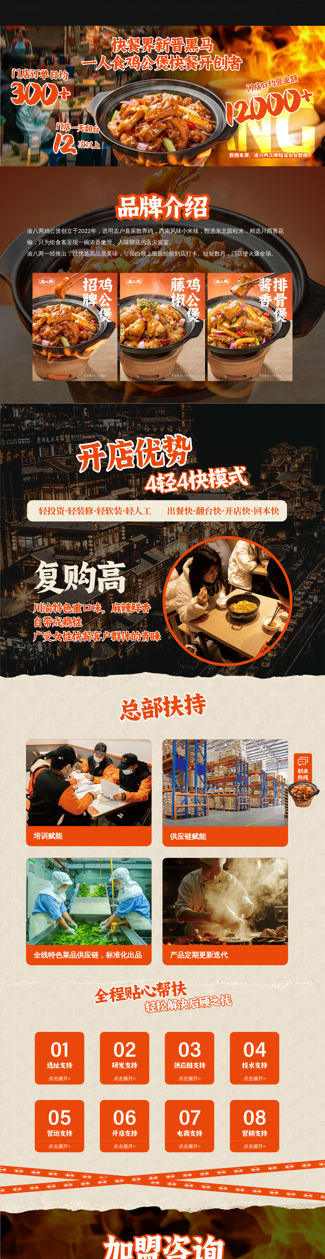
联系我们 (238, 13)
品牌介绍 (130, 13)
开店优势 (184, 13)
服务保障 (211, 13)
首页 (107, 13)
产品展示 (157, 13)
